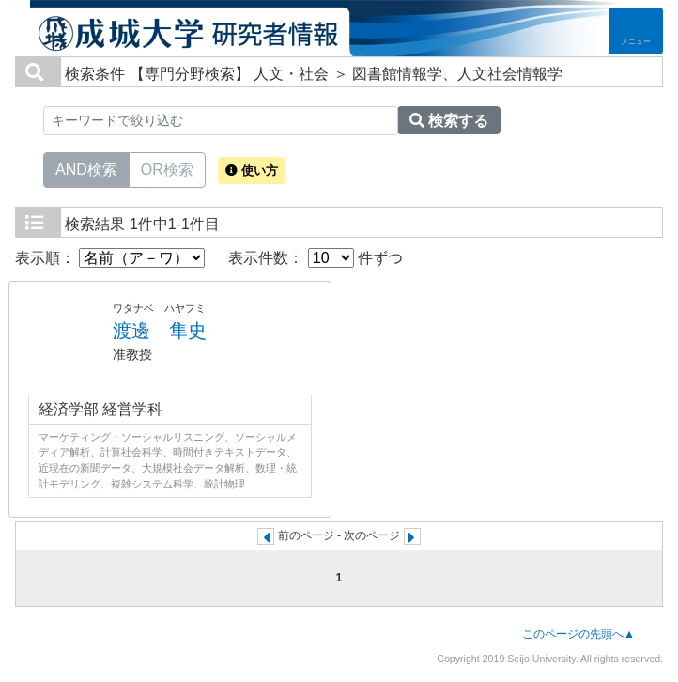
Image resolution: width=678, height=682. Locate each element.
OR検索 (167, 168)
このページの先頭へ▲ (578, 634)
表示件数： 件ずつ (315, 258)
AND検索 (86, 168)
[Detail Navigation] (636, 31)
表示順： (110, 258)
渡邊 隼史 (160, 330)
